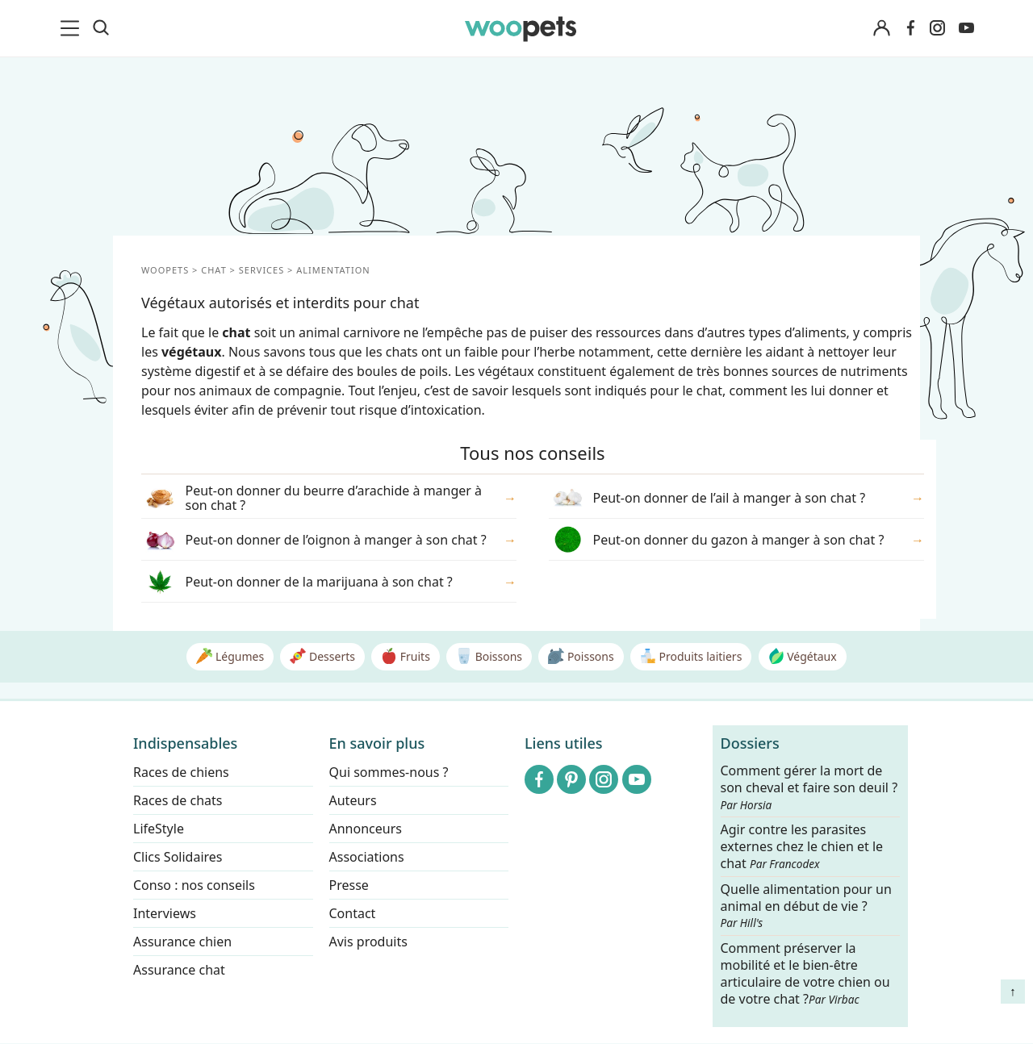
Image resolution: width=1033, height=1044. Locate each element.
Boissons (489, 656)
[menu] (73, 28)
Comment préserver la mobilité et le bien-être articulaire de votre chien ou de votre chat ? (805, 973)
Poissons (580, 656)
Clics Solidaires (178, 857)
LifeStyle (158, 828)
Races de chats (177, 800)
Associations (366, 857)
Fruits (405, 656)
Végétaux (802, 656)
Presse (349, 885)
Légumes (230, 656)
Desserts (322, 656)
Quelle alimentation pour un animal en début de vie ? (806, 906)
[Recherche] (101, 28)
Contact (352, 913)
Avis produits (368, 941)
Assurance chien (182, 941)
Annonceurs (365, 828)
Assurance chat (179, 970)
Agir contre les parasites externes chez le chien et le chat (802, 847)
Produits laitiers (691, 656)
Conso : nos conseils (194, 885)
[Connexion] (881, 28)
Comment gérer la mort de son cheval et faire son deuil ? (809, 787)
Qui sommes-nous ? (389, 772)
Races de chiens (181, 772)
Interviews (164, 913)
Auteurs (353, 800)
